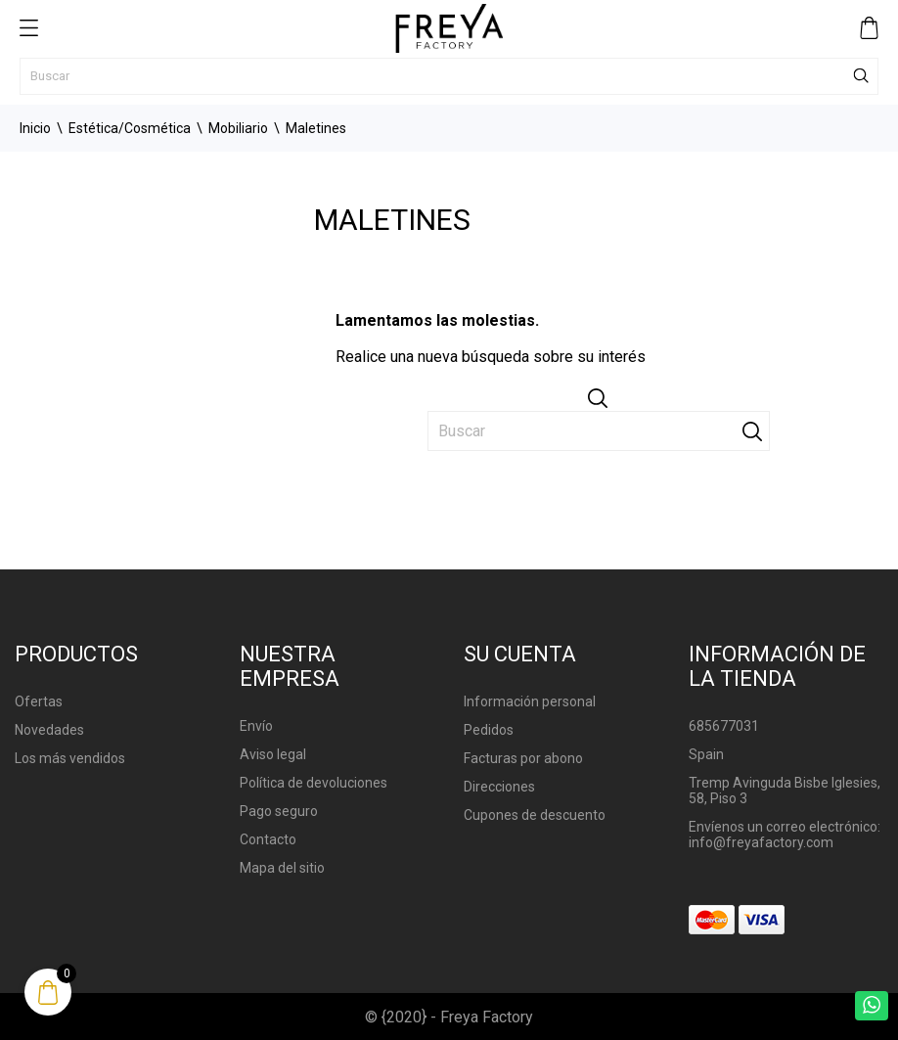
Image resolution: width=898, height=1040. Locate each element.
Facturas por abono (523, 758)
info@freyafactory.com (761, 842)
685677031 (724, 726)
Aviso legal (273, 754)
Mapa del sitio (282, 868)
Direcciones (499, 786)
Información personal (530, 701)
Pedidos (489, 730)
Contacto (268, 839)
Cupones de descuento (535, 815)
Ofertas (39, 701)
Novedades (49, 730)
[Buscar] (449, 76)
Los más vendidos (70, 758)
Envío (256, 726)
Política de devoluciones (313, 783)
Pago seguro (279, 811)
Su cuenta (520, 654)
